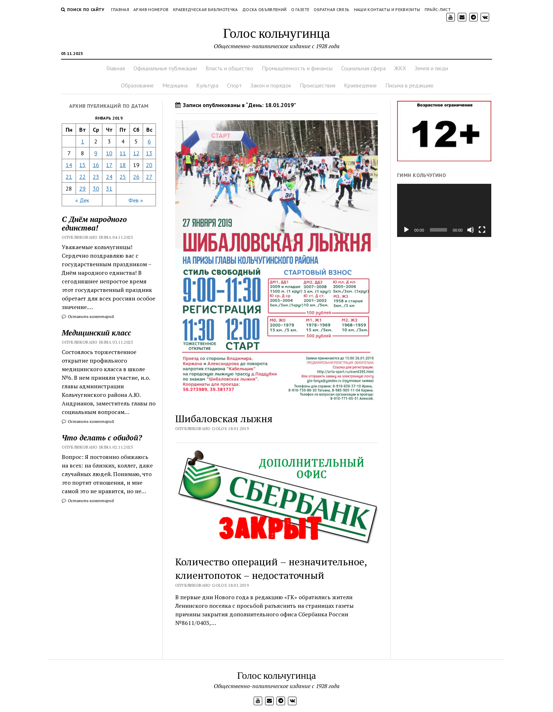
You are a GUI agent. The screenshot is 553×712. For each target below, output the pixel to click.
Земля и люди (431, 68)
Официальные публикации (165, 68)
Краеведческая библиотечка (205, 9)
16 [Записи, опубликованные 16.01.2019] (96, 164)
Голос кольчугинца (276, 33)
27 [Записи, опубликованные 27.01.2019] (149, 176)
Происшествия (317, 85)
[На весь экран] (482, 229)
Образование (137, 85)
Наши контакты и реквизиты (387, 9)
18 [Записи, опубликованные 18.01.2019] (123, 164)
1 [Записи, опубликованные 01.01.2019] (82, 141)
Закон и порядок (270, 85)
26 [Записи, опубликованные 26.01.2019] (136, 176)
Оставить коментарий (88, 316)
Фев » (135, 200)
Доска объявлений (264, 9)
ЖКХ (400, 68)
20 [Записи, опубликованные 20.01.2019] (149, 164)
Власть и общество (229, 68)
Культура (207, 85)
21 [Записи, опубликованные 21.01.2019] (69, 176)
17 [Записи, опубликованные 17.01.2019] (109, 164)
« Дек (82, 200)
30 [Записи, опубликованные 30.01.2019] (96, 188)
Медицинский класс (96, 332)
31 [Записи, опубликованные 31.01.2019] (109, 188)
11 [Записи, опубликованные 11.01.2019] (123, 153)
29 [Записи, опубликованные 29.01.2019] (82, 188)
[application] (444, 210)
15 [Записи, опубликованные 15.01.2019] (82, 164)
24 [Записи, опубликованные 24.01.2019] (109, 176)
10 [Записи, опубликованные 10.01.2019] (109, 153)
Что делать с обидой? (102, 437)
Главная (120, 9)
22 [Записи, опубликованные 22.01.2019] (82, 176)
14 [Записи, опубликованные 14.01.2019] (69, 164)
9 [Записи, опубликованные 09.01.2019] (95, 153)
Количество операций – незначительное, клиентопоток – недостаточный (271, 568)
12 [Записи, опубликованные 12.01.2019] (136, 153)
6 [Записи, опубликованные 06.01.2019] (149, 141)
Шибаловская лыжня (224, 418)
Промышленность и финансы (297, 68)
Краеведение (360, 85)
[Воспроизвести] (406, 229)
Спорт (234, 85)
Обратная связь (331, 9)
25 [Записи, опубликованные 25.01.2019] (123, 176)
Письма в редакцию (409, 85)
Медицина (175, 85)
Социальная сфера (363, 68)
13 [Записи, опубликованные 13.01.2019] (149, 153)
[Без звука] (470, 229)
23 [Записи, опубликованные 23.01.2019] (96, 176)
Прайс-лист (438, 9)
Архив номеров (151, 9)
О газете (300, 9)
